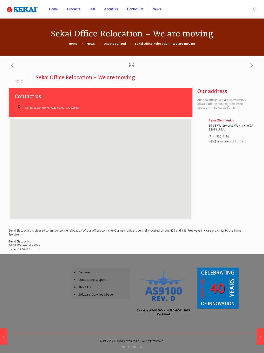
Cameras (84, 272)
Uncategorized (115, 43)
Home (73, 43)
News (91, 43)
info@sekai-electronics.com (227, 141)
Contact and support (92, 280)
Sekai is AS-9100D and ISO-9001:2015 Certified (163, 312)
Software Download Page (95, 294)
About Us (84, 287)
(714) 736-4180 (219, 136)
